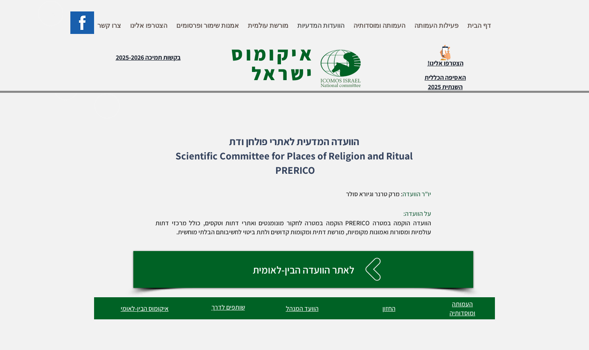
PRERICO (295, 170)
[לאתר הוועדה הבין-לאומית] (303, 269)
